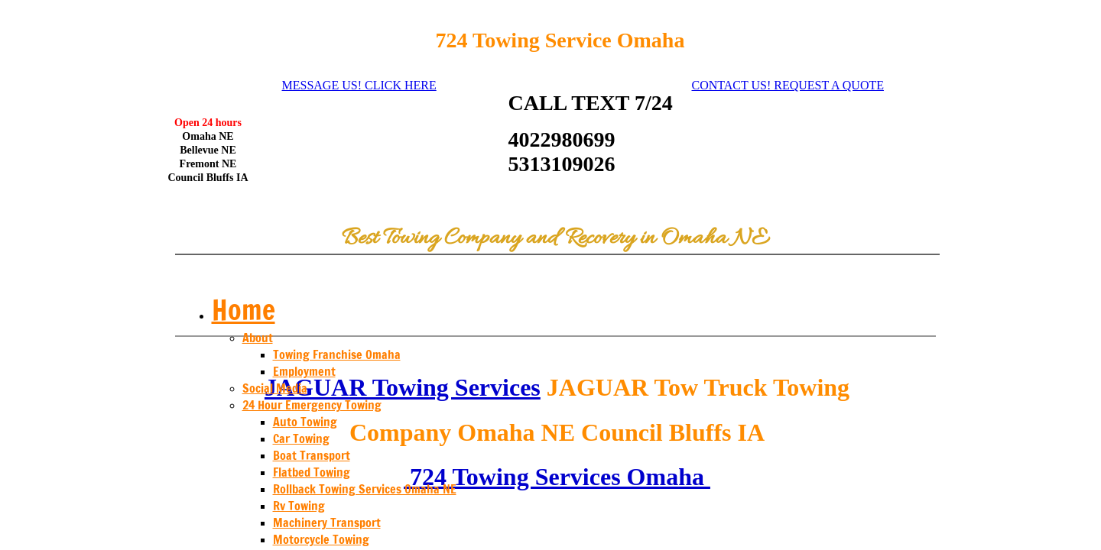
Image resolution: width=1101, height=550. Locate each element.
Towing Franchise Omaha (337, 354)
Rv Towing (299, 505)
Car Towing (301, 438)
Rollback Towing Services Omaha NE (364, 488)
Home (243, 309)
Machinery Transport (327, 522)
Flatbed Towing (311, 472)
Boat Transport (311, 455)
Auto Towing (305, 421)
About (257, 337)
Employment (304, 371)
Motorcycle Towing (321, 539)
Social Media (274, 388)
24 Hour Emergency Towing (312, 404)
